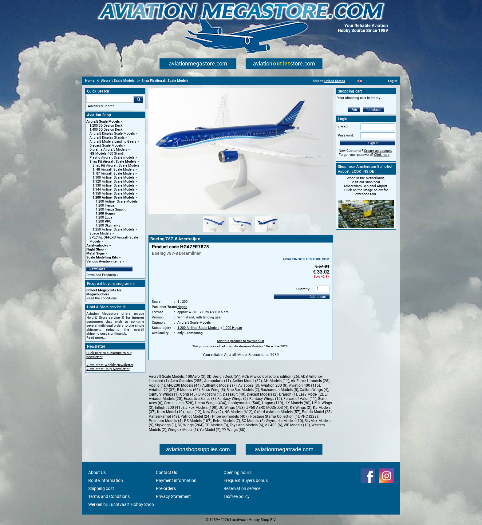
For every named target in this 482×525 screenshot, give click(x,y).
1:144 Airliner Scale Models (114, 189)
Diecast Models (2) (262, 394)
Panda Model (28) (317, 412)
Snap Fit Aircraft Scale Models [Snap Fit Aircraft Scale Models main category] (116, 166)
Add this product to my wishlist (240, 341)
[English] (360, 81)
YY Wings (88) (233, 430)
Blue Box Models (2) (243, 390)
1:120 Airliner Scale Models (114, 182)
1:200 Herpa (105, 205)
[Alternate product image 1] (214, 233)
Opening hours (237, 472)
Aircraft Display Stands (107, 138)
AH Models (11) (276, 381)
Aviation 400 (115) (304, 385)
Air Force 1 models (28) (310, 381)
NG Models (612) (238, 412)
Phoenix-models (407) (230, 416)
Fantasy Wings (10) (265, 399)
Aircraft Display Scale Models (112, 134)
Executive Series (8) (200, 399)
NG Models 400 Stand (106, 154)
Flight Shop (95, 249)
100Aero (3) (195, 376)
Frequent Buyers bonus (245, 480)
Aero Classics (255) (186, 381)
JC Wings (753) (232, 407)
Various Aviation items (103, 261)
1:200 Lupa (104, 217)
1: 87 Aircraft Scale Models (113, 174)
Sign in (373, 143)
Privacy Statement (173, 496)
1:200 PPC (103, 221)
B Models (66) (188, 390)
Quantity (302, 289)
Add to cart (318, 297)
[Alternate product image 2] (240, 233)
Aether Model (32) (247, 381)
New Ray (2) (213, 412)
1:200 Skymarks (108, 225)
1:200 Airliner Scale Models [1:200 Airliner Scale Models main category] (117, 201)
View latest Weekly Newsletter (109, 365)
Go (138, 99)
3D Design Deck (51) (223, 376)
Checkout (373, 110)
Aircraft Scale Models (103, 122)
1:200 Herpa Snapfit (111, 209)
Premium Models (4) (166, 421)
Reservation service (241, 488)
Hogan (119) (272, 403)
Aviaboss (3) (248, 385)
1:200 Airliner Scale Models (114, 197)
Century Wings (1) (164, 394)
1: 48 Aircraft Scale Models (113, 170)
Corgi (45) (188, 394)
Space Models (100, 233)
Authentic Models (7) (219, 385)
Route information (105, 480)
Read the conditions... (103, 298)
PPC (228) (309, 416)
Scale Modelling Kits (102, 257)
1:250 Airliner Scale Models (114, 229)
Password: (346, 135)
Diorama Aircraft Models (108, 150)
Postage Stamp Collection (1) (274, 416)
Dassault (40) (234, 394)
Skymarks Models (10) (284, 421)
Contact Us (166, 472)
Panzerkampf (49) (164, 416)
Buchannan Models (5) (279, 390)
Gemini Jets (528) (178, 403)
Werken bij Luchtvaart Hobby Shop (121, 504)
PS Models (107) (197, 421)
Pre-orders (166, 488)
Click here (381, 155)
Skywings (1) (165, 425)
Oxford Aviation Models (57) (277, 412)
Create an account (378, 151)
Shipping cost (101, 488)
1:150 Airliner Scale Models (114, 193)
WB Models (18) (297, 425)
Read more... (96, 338)
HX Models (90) (297, 403)
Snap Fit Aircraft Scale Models (112, 162)
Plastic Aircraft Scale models (112, 158)
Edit (354, 110)
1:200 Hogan (105, 213)
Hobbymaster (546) (244, 403)
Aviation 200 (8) (274, 385)
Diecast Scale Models (106, 146)
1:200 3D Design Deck (106, 126)
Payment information (176, 480)
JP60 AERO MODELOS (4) (267, 407)
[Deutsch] (375, 81)
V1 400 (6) (273, 425)
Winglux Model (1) (183, 430)
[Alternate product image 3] (267, 233)
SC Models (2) (253, 421)
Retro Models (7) (226, 421)
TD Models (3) (216, 425)
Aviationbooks (97, 245)
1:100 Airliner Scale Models (114, 178)
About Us (97, 472)
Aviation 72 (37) (162, 390)
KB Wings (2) (300, 407)
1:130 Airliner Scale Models (114, 186)
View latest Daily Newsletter (108, 369)
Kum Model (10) (170, 412)
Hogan (182, 307)
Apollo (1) (157, 385)
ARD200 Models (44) (184, 385)
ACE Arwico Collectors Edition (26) (270, 376)
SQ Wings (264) (190, 425)
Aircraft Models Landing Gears (112, 142)
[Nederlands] (352, 81)
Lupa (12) (193, 412)
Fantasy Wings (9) (232, 399)
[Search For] (110, 99)
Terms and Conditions (109, 496)
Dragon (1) (288, 394)
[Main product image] (240, 213)
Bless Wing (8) (213, 390)
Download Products (101, 275)
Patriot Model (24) (195, 416)
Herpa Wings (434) (210, 403)
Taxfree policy (236, 496)
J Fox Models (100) (201, 407)
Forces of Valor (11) (299, 399)
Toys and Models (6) (246, 425)
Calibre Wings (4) (314, 390)
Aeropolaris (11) (217, 381)
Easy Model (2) (310, 394)
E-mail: (343, 127)
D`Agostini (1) (209, 394)
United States (334, 81)
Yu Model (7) (210, 430)
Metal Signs (95, 253)
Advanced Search (101, 106)
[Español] (367, 81)
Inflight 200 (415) (169, 407)
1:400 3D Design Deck (106, 130)
